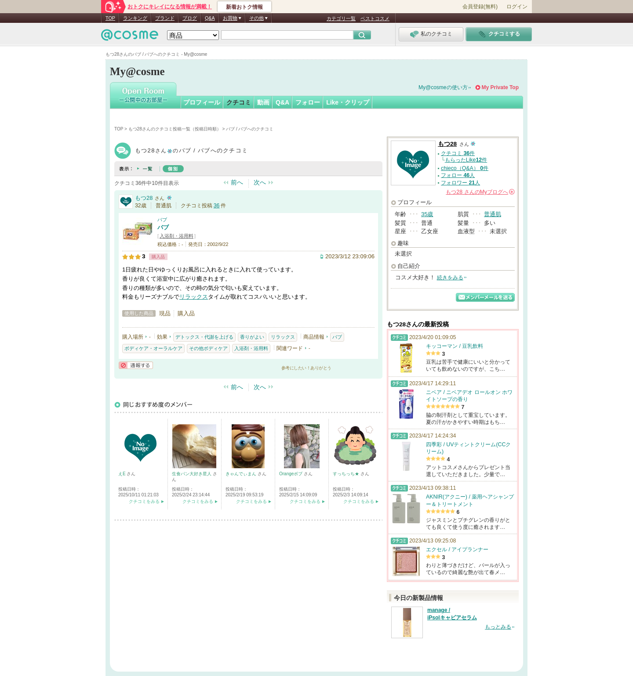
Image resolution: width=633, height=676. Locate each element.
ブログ (189, 18)
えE (122, 473)
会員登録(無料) (480, 7)
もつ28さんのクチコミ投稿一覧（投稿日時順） (174, 129)
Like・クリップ (347, 102)
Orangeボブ (291, 473)
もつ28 (144, 198)
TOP (110, 18)
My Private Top (500, 87)
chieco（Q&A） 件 (464, 168)
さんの (480, 192)
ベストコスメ (374, 18)
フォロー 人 (458, 175)
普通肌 (492, 214)
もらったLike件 (466, 160)
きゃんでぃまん (242, 473)
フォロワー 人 (460, 183)
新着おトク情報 (244, 7)
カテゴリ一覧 (341, 18)
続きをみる (450, 278)
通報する (136, 365)
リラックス (193, 296)
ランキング (135, 18)
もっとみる (498, 627)
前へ (237, 182)
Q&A (210, 18)
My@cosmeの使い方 (443, 87)
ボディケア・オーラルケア (153, 348)
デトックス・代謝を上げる (204, 337)
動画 (263, 102)
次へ (260, 182)
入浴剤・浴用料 (176, 236)
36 (217, 205)
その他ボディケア (208, 348)
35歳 (427, 214)
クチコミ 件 (458, 153)
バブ (162, 219)
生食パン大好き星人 (192, 473)
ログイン (517, 7)
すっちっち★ (346, 473)
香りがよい (252, 337)
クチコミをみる (144, 501)
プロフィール (201, 102)
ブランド (165, 18)
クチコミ (238, 102)
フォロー (307, 102)
